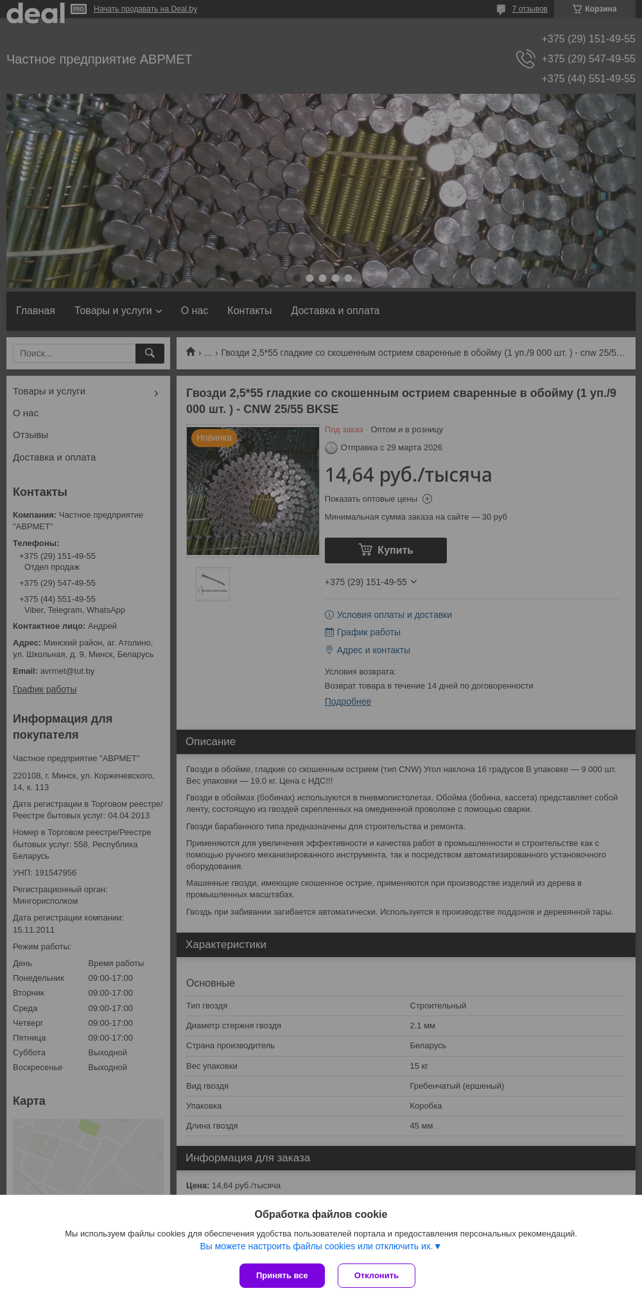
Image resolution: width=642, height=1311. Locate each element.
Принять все (282, 1275)
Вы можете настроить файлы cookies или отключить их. (316, 1246)
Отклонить (376, 1275)
